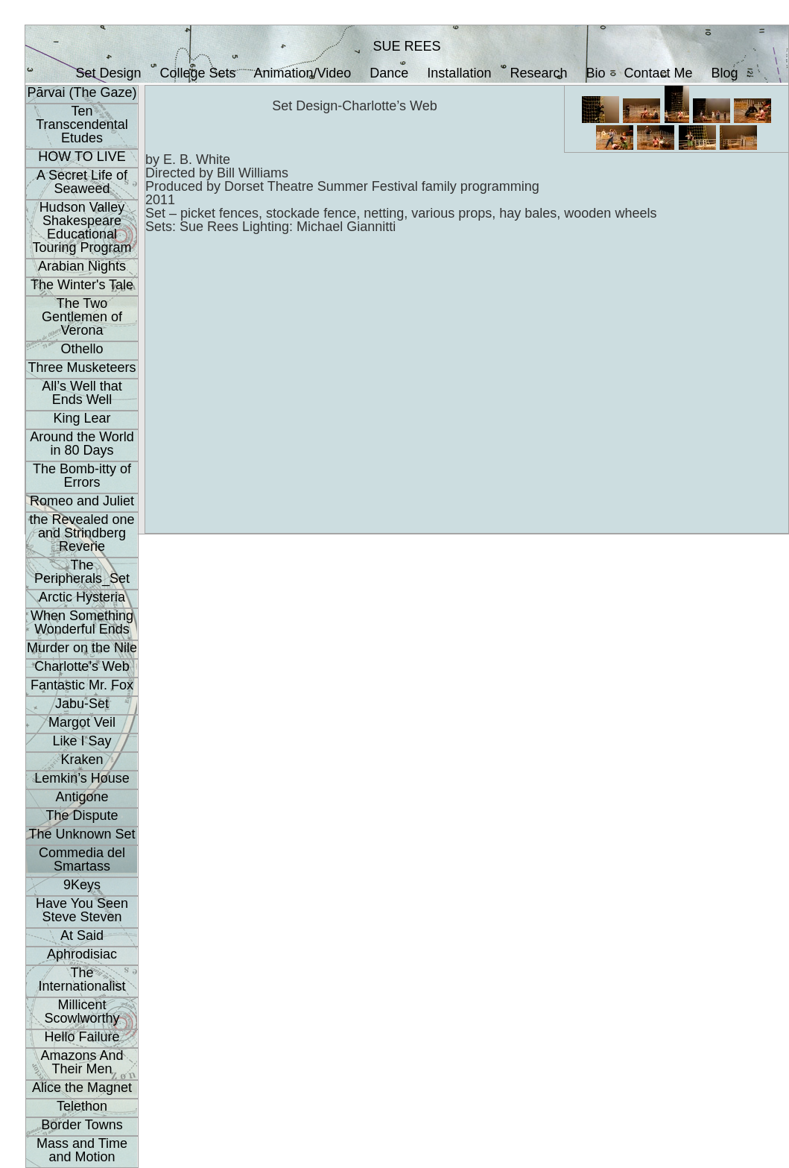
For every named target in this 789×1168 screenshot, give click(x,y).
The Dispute (81, 815)
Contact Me (658, 73)
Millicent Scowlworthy (81, 1011)
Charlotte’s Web (81, 666)
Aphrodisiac (82, 954)
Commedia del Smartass (82, 859)
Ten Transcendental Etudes (81, 124)
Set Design (108, 73)
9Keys (82, 884)
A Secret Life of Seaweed (82, 182)
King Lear (81, 418)
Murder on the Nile (82, 647)
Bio (596, 73)
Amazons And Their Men (81, 1062)
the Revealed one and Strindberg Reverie (81, 533)
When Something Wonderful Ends (82, 622)
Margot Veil (81, 722)
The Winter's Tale (82, 284)
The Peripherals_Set (82, 572)
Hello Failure (81, 1036)
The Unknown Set (81, 834)
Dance (389, 73)
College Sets (197, 73)
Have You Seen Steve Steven (82, 910)
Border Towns (82, 1124)
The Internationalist (81, 979)
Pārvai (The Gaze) (81, 92)
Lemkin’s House (82, 778)
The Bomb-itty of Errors (82, 475)
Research (538, 73)
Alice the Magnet (82, 1087)
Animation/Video (303, 73)
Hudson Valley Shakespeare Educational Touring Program (81, 227)
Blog (725, 73)
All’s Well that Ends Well (81, 393)
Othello (81, 348)
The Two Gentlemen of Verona (82, 317)
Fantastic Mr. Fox (82, 685)
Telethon (82, 1106)
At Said (82, 935)
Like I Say (81, 740)
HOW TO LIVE (81, 156)
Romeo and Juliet (82, 500)
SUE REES (406, 46)
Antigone (81, 796)
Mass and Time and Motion (82, 1150)
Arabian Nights (82, 266)
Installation (459, 73)
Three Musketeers (82, 367)
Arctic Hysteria (82, 597)
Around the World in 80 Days (82, 443)
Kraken (81, 759)
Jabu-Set (82, 703)
